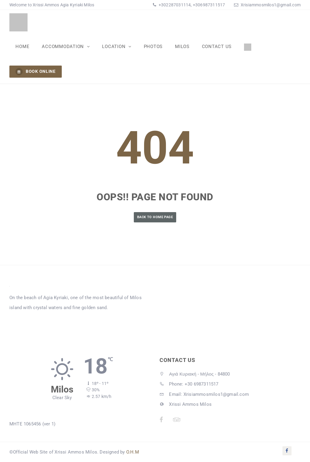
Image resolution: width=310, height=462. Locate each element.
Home (22, 46)
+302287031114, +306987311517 (191, 4)
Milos (181, 46)
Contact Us (215, 46)
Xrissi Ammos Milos (186, 404)
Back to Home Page (155, 217)
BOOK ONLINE (35, 71)
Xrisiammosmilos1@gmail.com (271, 4)
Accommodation (63, 46)
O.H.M (132, 452)
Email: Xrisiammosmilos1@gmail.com (204, 394)
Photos (152, 46)
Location (113, 46)
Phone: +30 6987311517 (189, 384)
